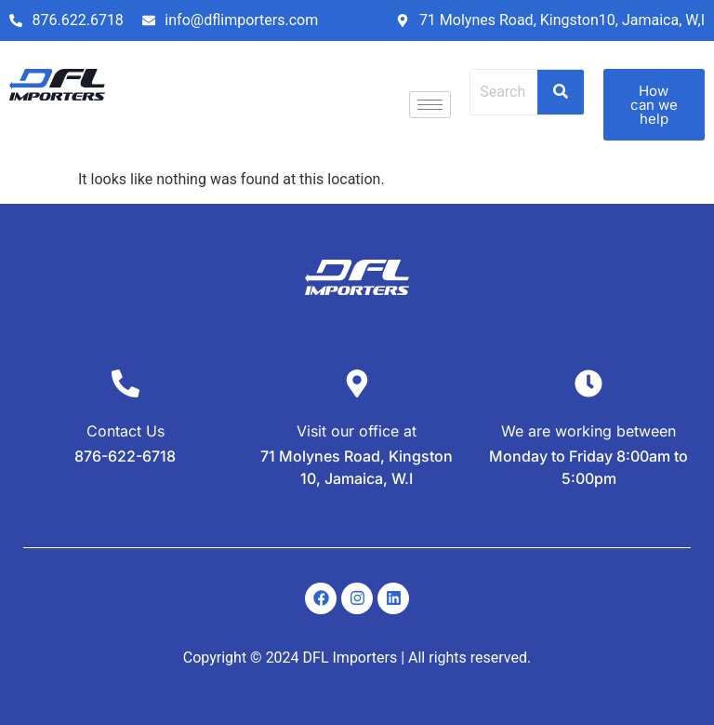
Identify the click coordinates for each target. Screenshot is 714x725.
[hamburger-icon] (430, 104)
